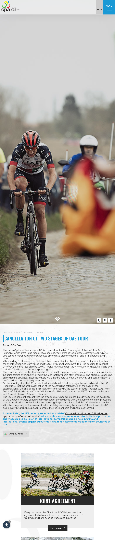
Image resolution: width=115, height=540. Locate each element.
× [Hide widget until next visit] (9, 522)
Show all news (15, 434)
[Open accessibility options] (6, 524)
